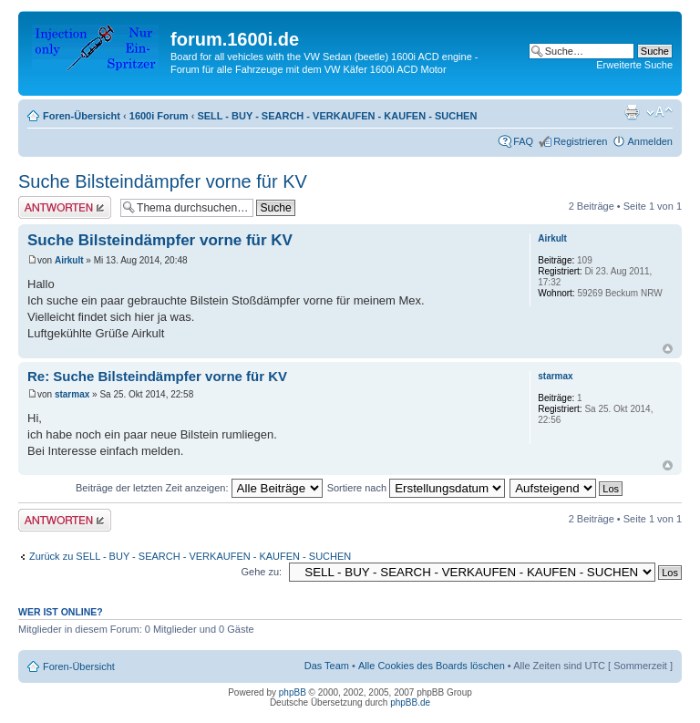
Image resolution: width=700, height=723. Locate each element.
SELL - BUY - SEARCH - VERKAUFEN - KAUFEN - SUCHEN (337, 115)
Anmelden (650, 141)
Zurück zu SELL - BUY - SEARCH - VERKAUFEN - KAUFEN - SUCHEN (190, 556)
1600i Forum (159, 115)
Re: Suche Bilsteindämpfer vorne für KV (157, 376)
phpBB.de (410, 702)
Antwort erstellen (64, 207)
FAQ (523, 141)
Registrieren (580, 141)
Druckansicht (632, 112)
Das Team (326, 665)
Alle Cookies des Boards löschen (431, 665)
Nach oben (668, 349)
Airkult (69, 260)
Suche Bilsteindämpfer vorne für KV (162, 181)
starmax (72, 394)
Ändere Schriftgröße (659, 112)
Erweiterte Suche (634, 64)
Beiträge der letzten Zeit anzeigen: (199, 487)
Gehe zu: (261, 571)
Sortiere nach (416, 487)
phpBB (292, 692)
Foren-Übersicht (81, 115)
